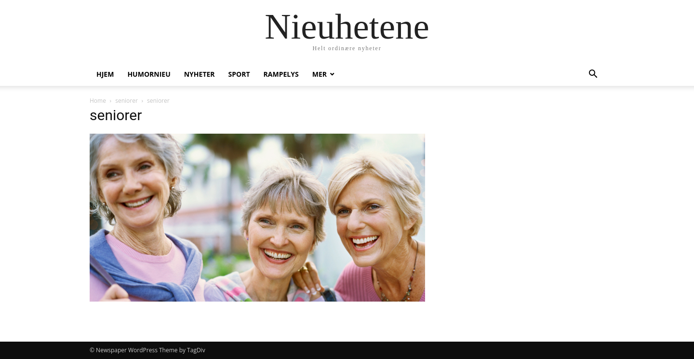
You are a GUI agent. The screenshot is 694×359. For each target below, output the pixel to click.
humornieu (148, 74)
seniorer (126, 101)
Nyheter (199, 74)
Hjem (105, 74)
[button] (592, 75)
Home (98, 101)
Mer (319, 74)
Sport (239, 74)
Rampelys (281, 74)
